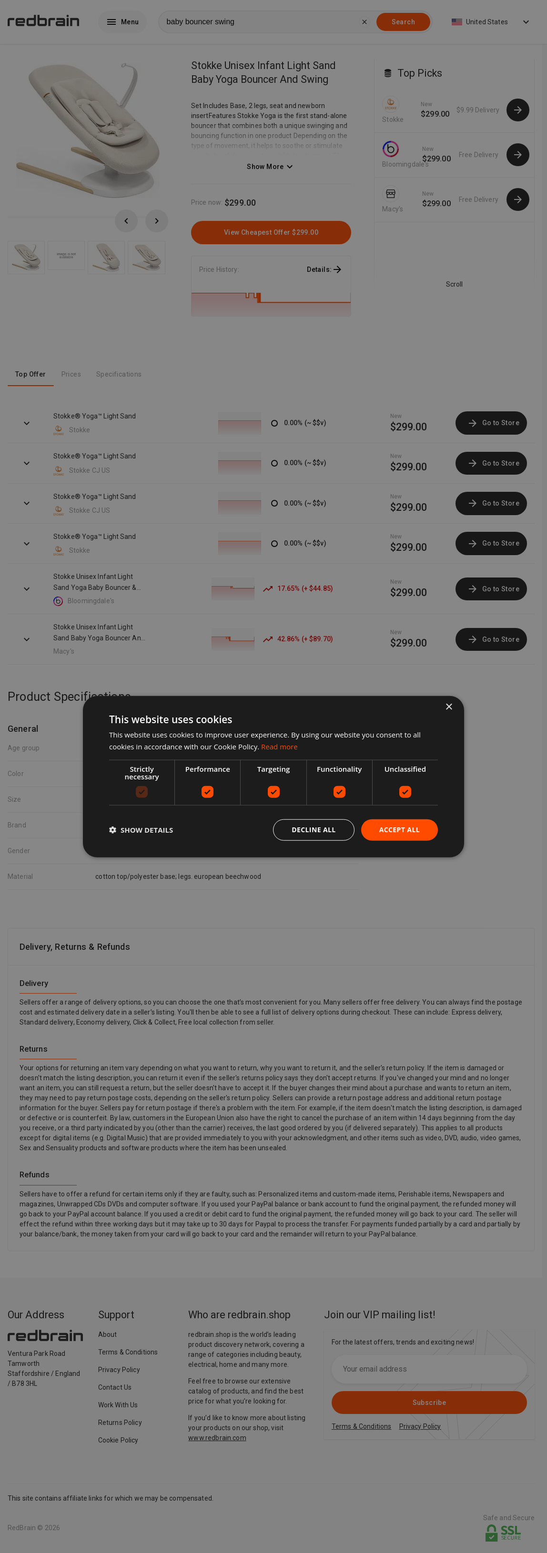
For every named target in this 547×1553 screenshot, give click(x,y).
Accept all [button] (399, 829)
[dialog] (273, 776)
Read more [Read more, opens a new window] (279, 746)
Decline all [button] (313, 829)
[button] (141, 830)
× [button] (448, 707)
